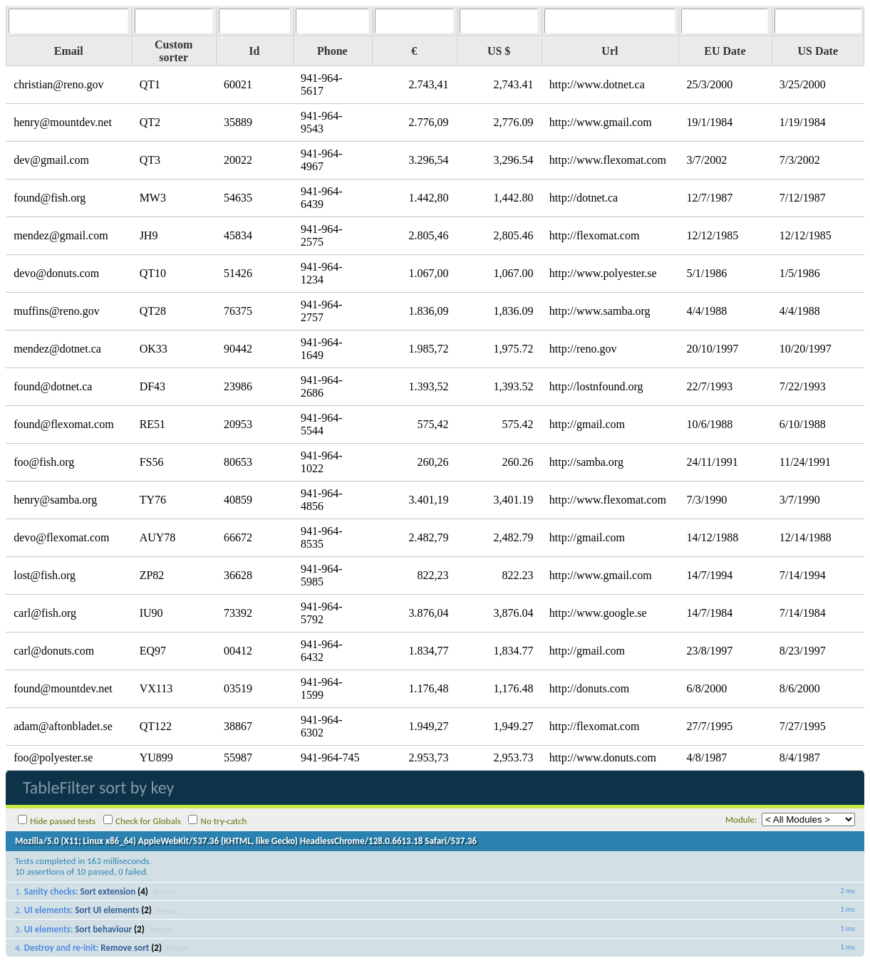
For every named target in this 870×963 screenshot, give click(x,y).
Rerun (163, 891)
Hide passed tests (62, 821)
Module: (741, 819)
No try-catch (224, 821)
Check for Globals (148, 821)
